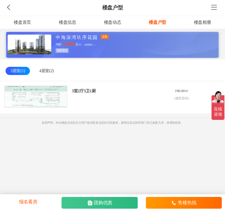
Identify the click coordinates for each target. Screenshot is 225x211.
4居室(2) (46, 71)
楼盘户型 (112, 8)
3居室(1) (18, 71)
